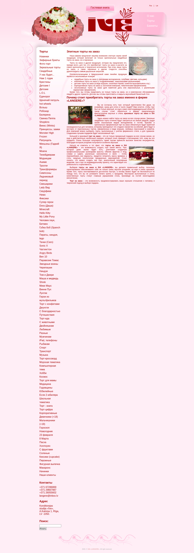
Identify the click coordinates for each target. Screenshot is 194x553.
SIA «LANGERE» (93, 549)
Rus (150, 6)
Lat (157, 6)
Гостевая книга (100, 7)
